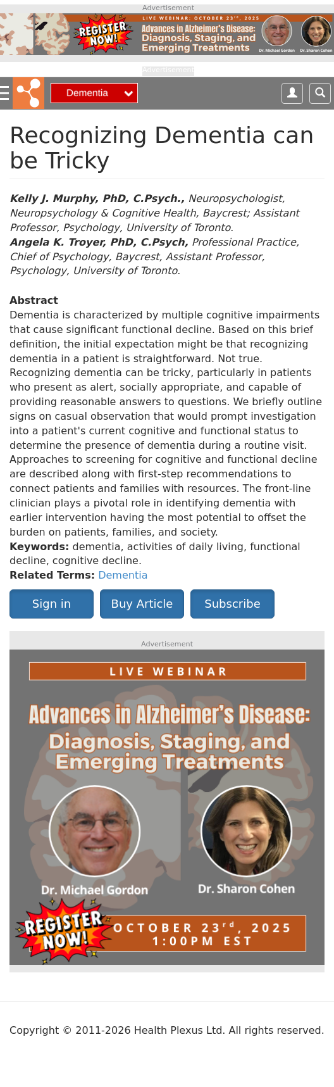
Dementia (122, 575)
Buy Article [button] (142, 603)
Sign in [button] (51, 603)
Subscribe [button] (232, 603)
